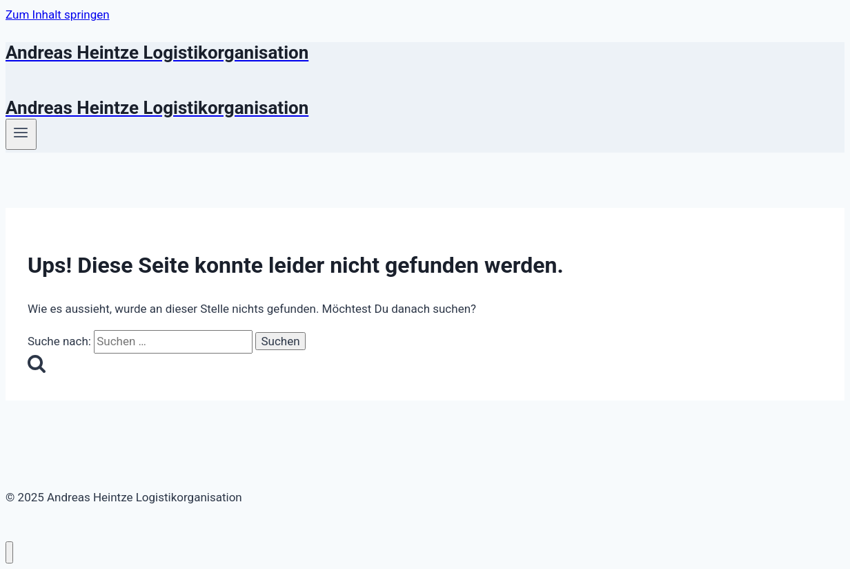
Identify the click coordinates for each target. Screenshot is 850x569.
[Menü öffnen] (21, 134)
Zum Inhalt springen (58, 14)
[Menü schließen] (9, 552)
